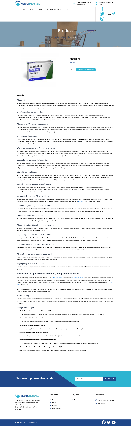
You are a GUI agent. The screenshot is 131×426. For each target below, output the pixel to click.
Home (57, 37)
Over (24, 9)
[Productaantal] (72, 69)
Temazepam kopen (77, 278)
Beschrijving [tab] (21, 95)
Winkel (32, 9)
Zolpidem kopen (57, 278)
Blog (66, 9)
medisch (80, 201)
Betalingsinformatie (54, 9)
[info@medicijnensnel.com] (74, 3)
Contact (41, 9)
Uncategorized (64, 37)
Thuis (17, 9)
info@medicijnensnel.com (84, 2)
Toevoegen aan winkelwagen (86, 69)
